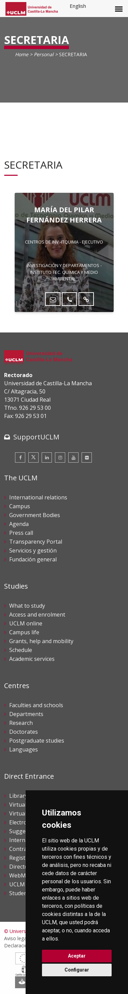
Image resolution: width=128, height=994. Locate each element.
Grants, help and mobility (41, 641)
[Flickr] (87, 457)
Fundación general (33, 559)
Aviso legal (16, 938)
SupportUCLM (36, 436)
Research (21, 723)
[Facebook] (20, 457)
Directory (21, 866)
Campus (19, 506)
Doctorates (23, 731)
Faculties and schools (36, 705)
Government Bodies (34, 515)
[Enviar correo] (52, 299)
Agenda (19, 524)
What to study (27, 605)
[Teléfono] (69, 299)
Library (18, 795)
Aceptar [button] (77, 956)
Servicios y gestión (33, 550)
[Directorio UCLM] (86, 299)
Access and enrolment (37, 614)
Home (21, 54)
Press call (21, 533)
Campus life (24, 632)
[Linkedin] (47, 457)
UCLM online (25, 623)
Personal (44, 54)
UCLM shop (24, 884)
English (78, 5)
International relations (38, 497)
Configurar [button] (77, 970)
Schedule (20, 650)
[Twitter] (33, 457)
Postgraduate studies (36, 740)
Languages (23, 749)
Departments (26, 714)
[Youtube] (73, 457)
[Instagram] (60, 457)
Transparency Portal (35, 541)
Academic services (32, 659)
